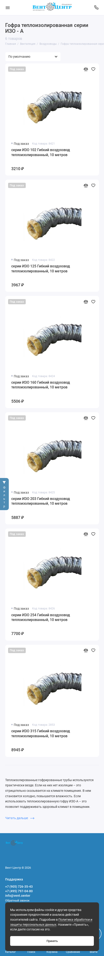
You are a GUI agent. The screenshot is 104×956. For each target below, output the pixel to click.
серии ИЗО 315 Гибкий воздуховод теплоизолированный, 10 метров (40, 733)
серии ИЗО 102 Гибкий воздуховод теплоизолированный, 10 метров (40, 152)
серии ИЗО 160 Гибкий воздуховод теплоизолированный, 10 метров (40, 385)
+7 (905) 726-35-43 (19, 886)
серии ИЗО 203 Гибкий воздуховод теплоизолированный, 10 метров (40, 501)
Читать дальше (19, 818)
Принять (52, 941)
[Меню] (7, 7)
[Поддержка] (96, 7)
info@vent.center (17, 895)
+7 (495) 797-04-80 (19, 891)
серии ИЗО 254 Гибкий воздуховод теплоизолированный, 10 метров (40, 617)
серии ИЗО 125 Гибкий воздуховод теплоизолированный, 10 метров (40, 268)
